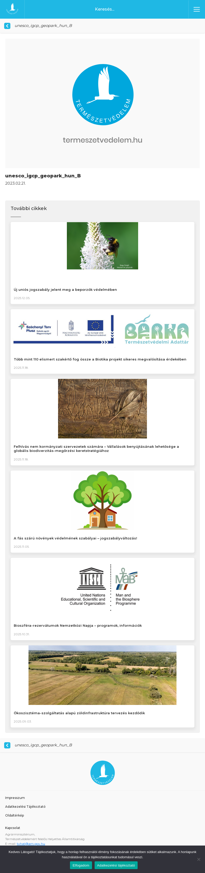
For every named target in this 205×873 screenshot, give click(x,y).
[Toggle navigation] (196, 9)
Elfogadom (81, 865)
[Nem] (198, 859)
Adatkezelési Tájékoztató (25, 807)
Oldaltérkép (14, 815)
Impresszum (15, 798)
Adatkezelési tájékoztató (116, 865)
